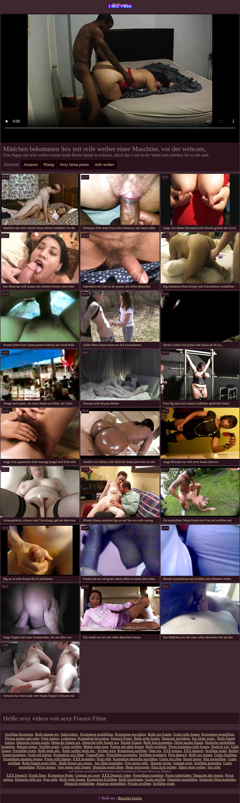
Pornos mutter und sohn (22, 738)
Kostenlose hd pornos (93, 738)
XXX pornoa (172, 751)
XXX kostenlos (84, 759)
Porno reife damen (57, 759)
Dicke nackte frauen (188, 743)
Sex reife (214, 767)
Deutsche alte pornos (208, 775)
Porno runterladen (178, 775)
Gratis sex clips (170, 759)
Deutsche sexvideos (175, 738)
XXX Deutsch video (116, 775)
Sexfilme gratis (216, 751)
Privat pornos (46, 767)
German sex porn (87, 775)
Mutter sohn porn (96, 747)
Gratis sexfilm (71, 747)
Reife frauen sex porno (76, 763)
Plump (48, 164)
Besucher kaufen (130, 798)
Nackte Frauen (131, 743)
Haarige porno (161, 763)
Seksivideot (69, 734)
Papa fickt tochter (164, 767)
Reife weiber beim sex (79, 751)
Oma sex (155, 751)
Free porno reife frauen (74, 767)
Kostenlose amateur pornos (22, 759)
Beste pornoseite (138, 767)
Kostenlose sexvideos (130, 734)
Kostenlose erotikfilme (96, 734)
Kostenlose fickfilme (102, 779)
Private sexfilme (139, 784)
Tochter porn (106, 751)
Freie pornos (50, 738)
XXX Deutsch (16, 775)
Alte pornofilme (214, 759)
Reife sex (120, 5)
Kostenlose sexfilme (132, 751)
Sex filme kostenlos (109, 763)
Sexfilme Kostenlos (19, 734)
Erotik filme (37, 775)
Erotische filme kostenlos (217, 779)
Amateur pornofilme (111, 784)
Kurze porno (192, 759)
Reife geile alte (49, 751)
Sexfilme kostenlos (153, 755)
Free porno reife (137, 763)
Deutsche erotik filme (108, 767)
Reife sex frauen (159, 734)
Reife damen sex (47, 734)
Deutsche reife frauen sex (100, 743)
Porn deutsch (177, 755)
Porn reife (104, 759)
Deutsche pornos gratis (32, 743)
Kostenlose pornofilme (217, 734)
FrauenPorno (95, 755)
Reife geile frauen (147, 738)
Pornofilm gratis (24, 751)
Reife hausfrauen (131, 779)
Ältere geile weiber (192, 767)
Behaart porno (27, 747)
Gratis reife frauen (186, 734)
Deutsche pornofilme (182, 779)
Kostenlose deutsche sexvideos (135, 759)
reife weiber (104, 164)
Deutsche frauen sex (65, 743)
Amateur (30, 164)
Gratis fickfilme (225, 755)
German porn (182, 763)
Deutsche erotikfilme (79, 784)
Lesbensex (68, 738)
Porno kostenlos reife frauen (189, 747)
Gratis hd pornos (40, 755)
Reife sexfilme (156, 747)
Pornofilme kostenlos (121, 755)
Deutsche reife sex (28, 779)
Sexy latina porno (74, 164)
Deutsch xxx (220, 747)
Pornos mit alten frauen (127, 747)
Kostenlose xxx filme (68, 755)
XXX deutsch (193, 751)
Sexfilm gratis (49, 747)
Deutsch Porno (121, 738)
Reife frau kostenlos (157, 743)
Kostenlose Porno (60, 775)
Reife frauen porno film (39, 763)
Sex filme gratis (203, 738)
